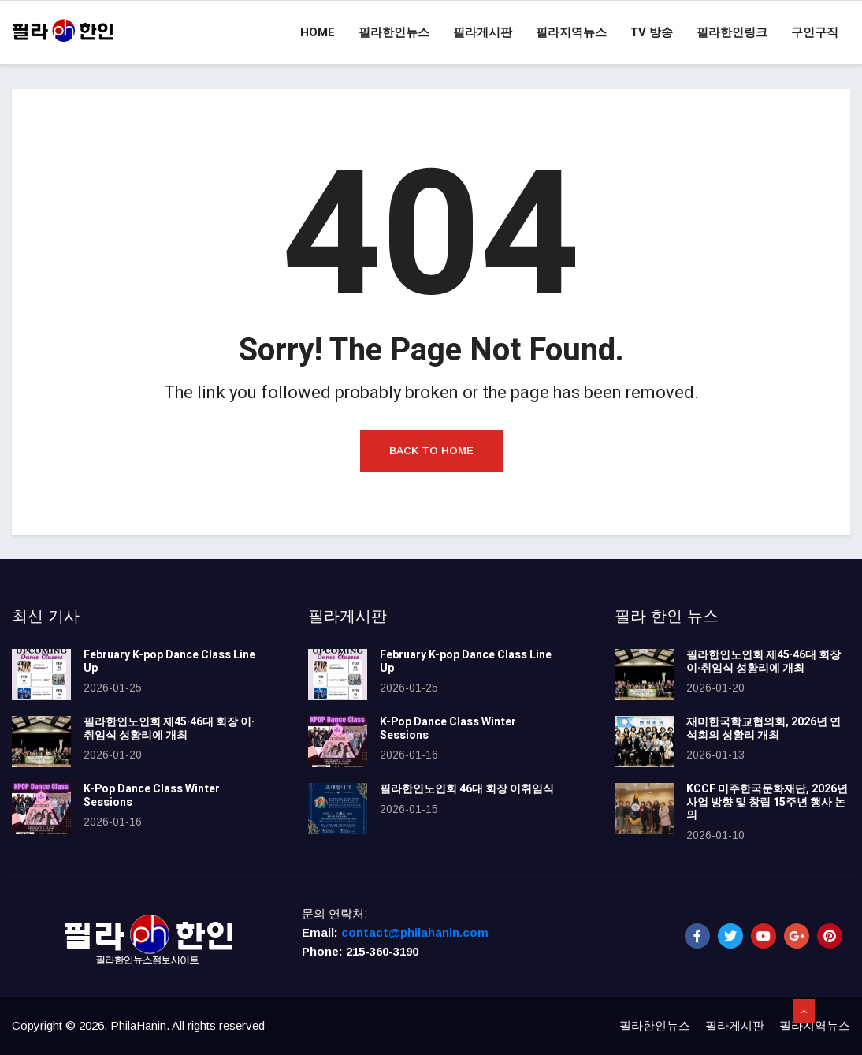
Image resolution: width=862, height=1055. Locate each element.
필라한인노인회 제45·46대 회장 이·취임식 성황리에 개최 (169, 729)
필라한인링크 (732, 32)
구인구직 (814, 32)
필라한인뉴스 (394, 32)
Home (317, 32)
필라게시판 (482, 32)
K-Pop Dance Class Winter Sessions (152, 796)
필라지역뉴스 (571, 32)
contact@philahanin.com (415, 932)
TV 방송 (651, 32)
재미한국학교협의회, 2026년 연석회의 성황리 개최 (763, 729)
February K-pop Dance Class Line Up (169, 662)
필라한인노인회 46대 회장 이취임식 (467, 789)
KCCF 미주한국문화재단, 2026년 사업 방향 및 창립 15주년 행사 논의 (767, 802)
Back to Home (431, 451)
